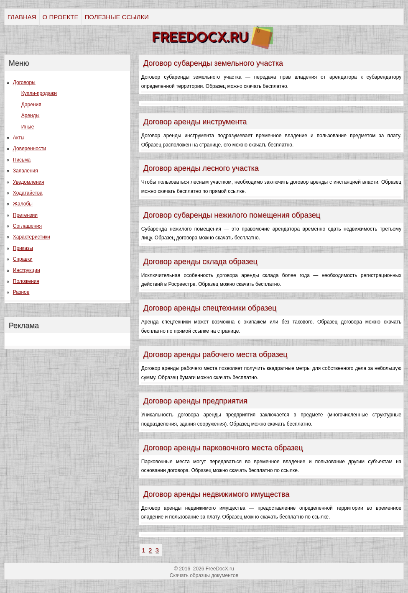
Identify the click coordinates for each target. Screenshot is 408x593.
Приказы (23, 248)
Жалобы (23, 204)
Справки (23, 259)
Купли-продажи (39, 93)
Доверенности (29, 148)
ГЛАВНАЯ (22, 17)
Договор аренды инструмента (195, 122)
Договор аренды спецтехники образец (210, 308)
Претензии (25, 215)
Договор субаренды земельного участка (213, 63)
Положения (26, 281)
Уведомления (28, 182)
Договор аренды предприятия (195, 401)
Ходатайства (28, 193)
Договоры (24, 82)
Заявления (25, 171)
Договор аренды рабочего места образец (215, 354)
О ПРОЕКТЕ (61, 17)
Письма (22, 160)
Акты (19, 138)
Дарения (31, 105)
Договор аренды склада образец (200, 261)
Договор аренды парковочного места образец (223, 448)
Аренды (30, 115)
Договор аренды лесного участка (201, 168)
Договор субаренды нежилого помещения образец (231, 215)
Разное (21, 292)
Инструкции (26, 270)
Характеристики (31, 237)
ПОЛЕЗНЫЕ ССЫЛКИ (116, 17)
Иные (27, 127)
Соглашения (27, 226)
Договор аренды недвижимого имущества (216, 494)
